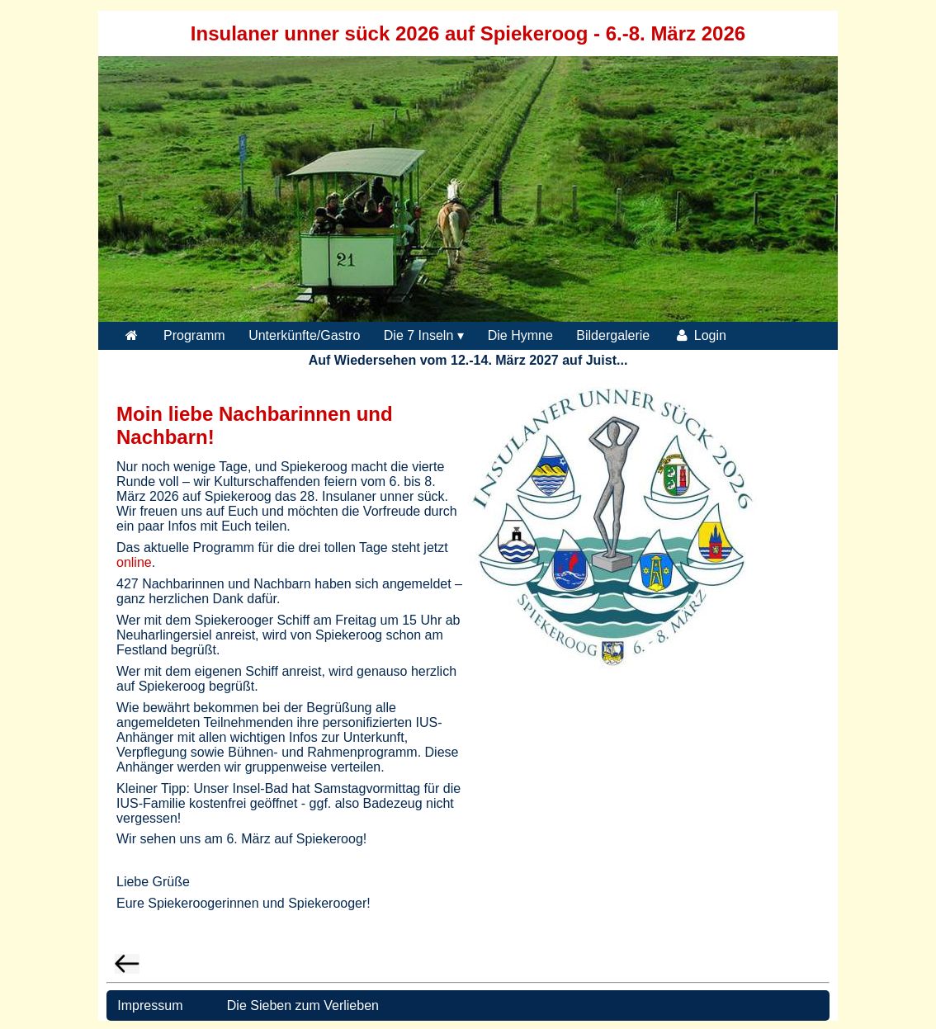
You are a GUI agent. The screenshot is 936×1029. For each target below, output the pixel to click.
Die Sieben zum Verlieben (303, 1005)
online (134, 562)
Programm (194, 335)
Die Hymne (520, 335)
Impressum (148, 1005)
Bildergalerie (613, 335)
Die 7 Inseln (419, 335)
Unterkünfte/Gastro (304, 335)
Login (700, 335)
